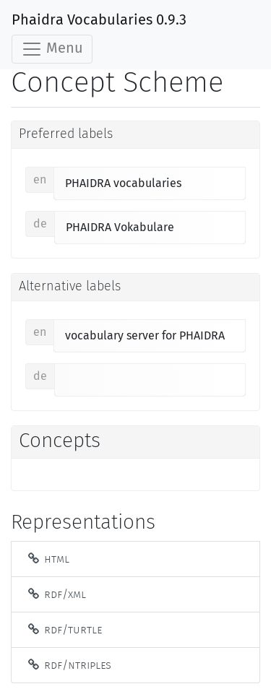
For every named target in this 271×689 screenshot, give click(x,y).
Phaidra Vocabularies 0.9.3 (99, 20)
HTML (47, 558)
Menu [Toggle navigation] (52, 49)
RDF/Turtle (64, 629)
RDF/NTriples (68, 664)
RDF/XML (56, 594)
